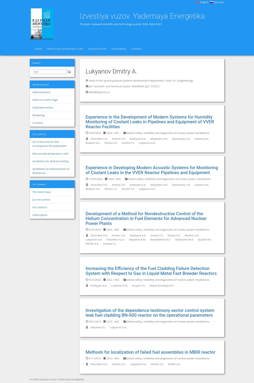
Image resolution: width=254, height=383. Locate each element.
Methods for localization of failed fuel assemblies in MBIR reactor (150, 352)
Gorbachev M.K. (184, 239)
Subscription (118, 48)
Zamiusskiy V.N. (181, 138)
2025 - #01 (111, 133)
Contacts (136, 48)
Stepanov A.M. (137, 239)
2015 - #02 (111, 321)
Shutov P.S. (128, 142)
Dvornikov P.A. (99, 138)
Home (38, 48)
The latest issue (41, 192)
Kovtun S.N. (119, 138)
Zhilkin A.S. (174, 364)
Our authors (39, 207)
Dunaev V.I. (109, 243)
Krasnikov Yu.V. (116, 239)
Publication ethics (42, 107)
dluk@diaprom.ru (99, 92)
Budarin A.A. (93, 142)
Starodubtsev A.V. (160, 239)
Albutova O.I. (98, 327)
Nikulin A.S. (92, 243)
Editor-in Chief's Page (45, 99)
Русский (216, 2)
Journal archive (97, 48)
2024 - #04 (113, 179)
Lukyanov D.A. (147, 142)
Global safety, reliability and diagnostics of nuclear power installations (166, 133)
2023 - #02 (111, 229)
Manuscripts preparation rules (65, 48)
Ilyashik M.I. (205, 239)
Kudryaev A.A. (138, 138)
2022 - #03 (111, 279)
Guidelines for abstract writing (50, 161)
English (203, 2)
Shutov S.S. (111, 142)
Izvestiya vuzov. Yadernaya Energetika (142, 16)
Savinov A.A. (202, 138)
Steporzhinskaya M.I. (162, 285)
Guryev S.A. (138, 285)
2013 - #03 (111, 358)
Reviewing (38, 115)
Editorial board (41, 92)
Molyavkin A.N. (159, 138)
